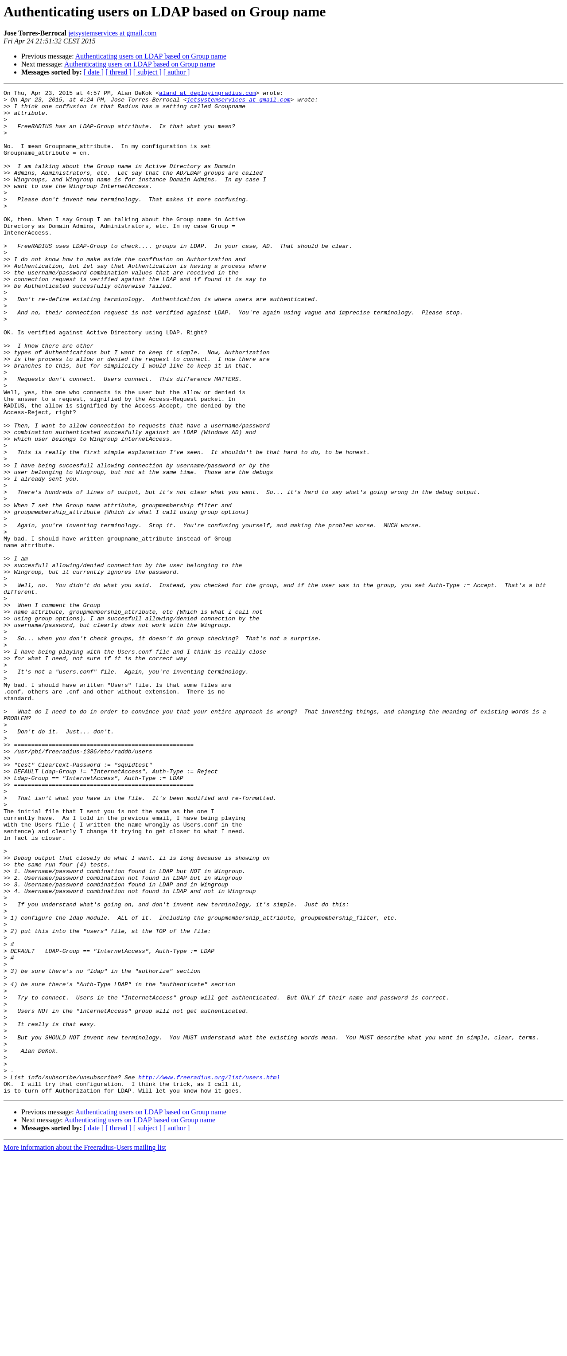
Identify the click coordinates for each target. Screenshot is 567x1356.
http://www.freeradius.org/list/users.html (209, 1275)
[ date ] (94, 72)
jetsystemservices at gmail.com (112, 33)
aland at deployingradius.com (207, 94)
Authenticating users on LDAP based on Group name (150, 56)
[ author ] (176, 72)
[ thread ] (118, 72)
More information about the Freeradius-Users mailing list (85, 1348)
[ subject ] (147, 72)
